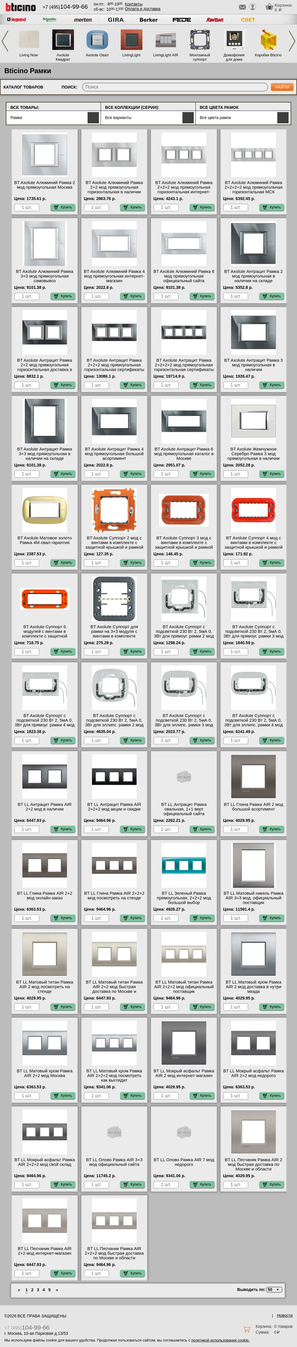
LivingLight (131, 55)
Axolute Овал (97, 55)
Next (292, 41)
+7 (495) (65, 7)
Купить (63, 207)
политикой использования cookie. (220, 1340)
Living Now (28, 55)
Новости (285, 1315)
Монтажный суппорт (200, 57)
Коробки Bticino (268, 55)
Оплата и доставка (142, 8)
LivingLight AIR (165, 55)
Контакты (133, 4)
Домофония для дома (234, 57)
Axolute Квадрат (63, 57)
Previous (4, 41)
